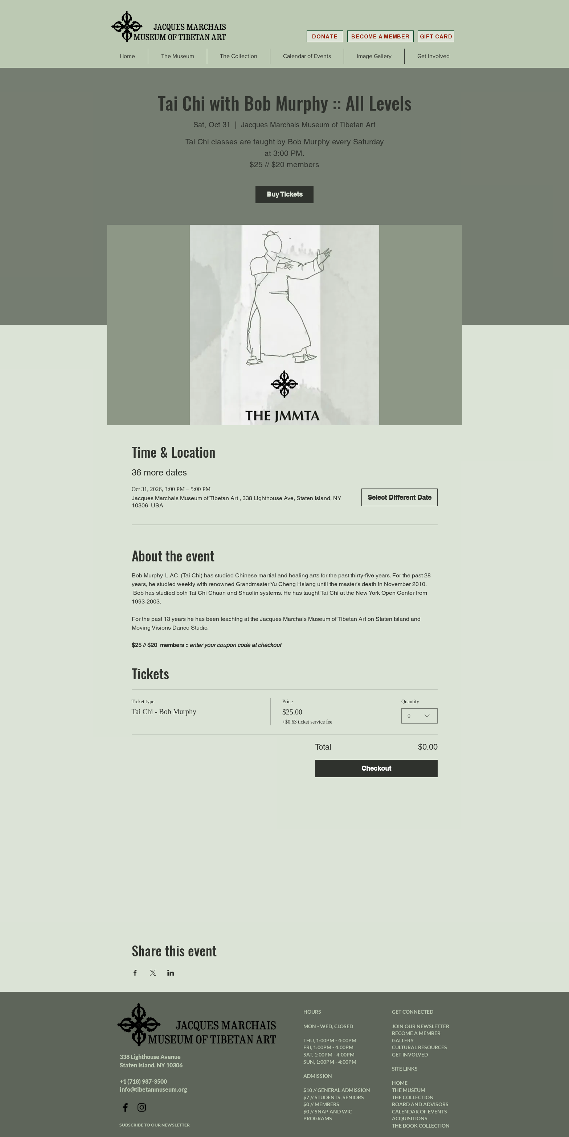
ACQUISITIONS (409, 1118)
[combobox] (419, 715)
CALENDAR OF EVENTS (419, 1111)
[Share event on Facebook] (135, 973)
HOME (400, 1083)
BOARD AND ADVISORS (420, 1104)
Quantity (410, 701)
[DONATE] (325, 36)
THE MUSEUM (408, 1090)
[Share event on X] (153, 973)
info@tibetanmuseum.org (153, 1089)
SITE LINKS (405, 1069)
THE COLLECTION (413, 1097)
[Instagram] (141, 1107)
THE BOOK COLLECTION (421, 1125)
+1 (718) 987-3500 (143, 1081)
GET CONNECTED (412, 1012)
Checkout (376, 768)
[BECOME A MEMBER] (380, 36)
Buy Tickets (285, 194)
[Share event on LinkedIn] (170, 973)
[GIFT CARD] (436, 36)
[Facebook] (125, 1107)
